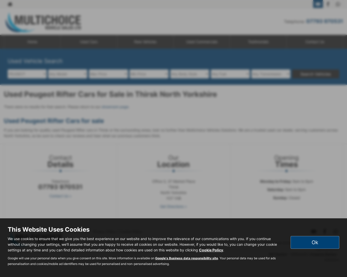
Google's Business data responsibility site (186, 258)
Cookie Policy (211, 250)
